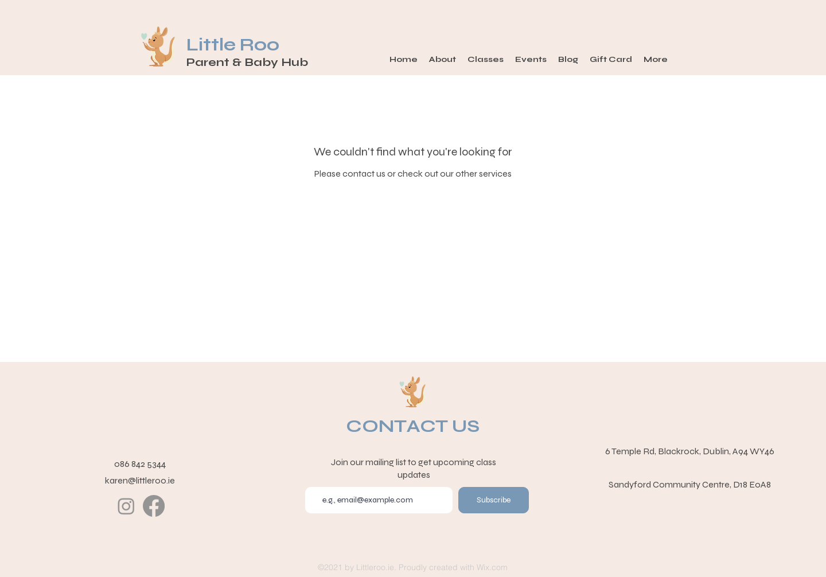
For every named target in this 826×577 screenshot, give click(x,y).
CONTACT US (413, 426)
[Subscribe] (493, 500)
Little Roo (234, 45)
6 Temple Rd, (631, 451)
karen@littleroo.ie (140, 480)
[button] (485, 59)
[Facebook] (154, 506)
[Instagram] (126, 506)
